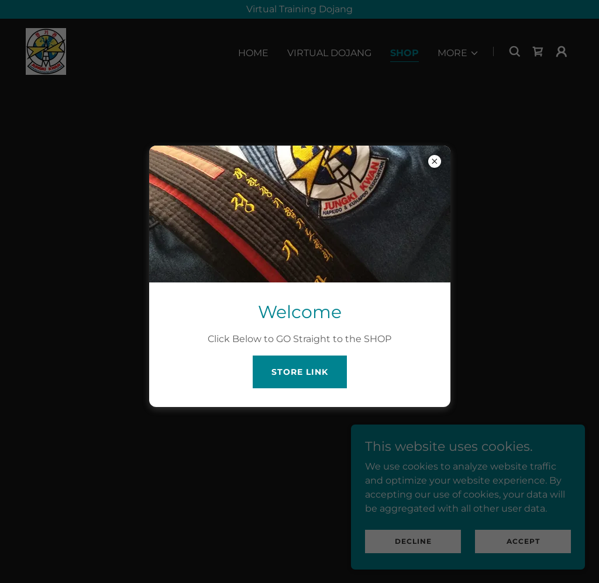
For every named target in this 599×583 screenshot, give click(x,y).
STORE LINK (299, 372)
